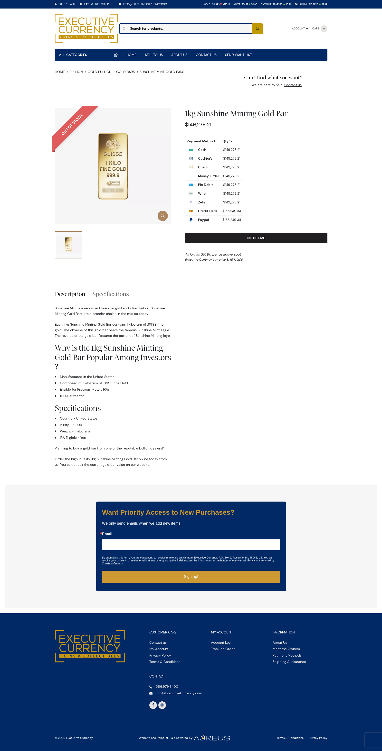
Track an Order (223, 649)
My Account (158, 649)
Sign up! (191, 577)
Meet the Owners (286, 649)
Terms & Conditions (164, 661)
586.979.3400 (67, 4)
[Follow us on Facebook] (153, 705)
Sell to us (154, 55)
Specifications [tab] (111, 294)
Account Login (222, 642)
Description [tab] (70, 294)
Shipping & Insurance (289, 661)
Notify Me (256, 238)
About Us (179, 55)
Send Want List (238, 55)
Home (131, 55)
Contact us (293, 85)
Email (107, 534)
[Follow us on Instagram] (162, 705)
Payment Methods (287, 655)
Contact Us (206, 55)
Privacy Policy (160, 655)
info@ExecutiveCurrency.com (145, 4)
